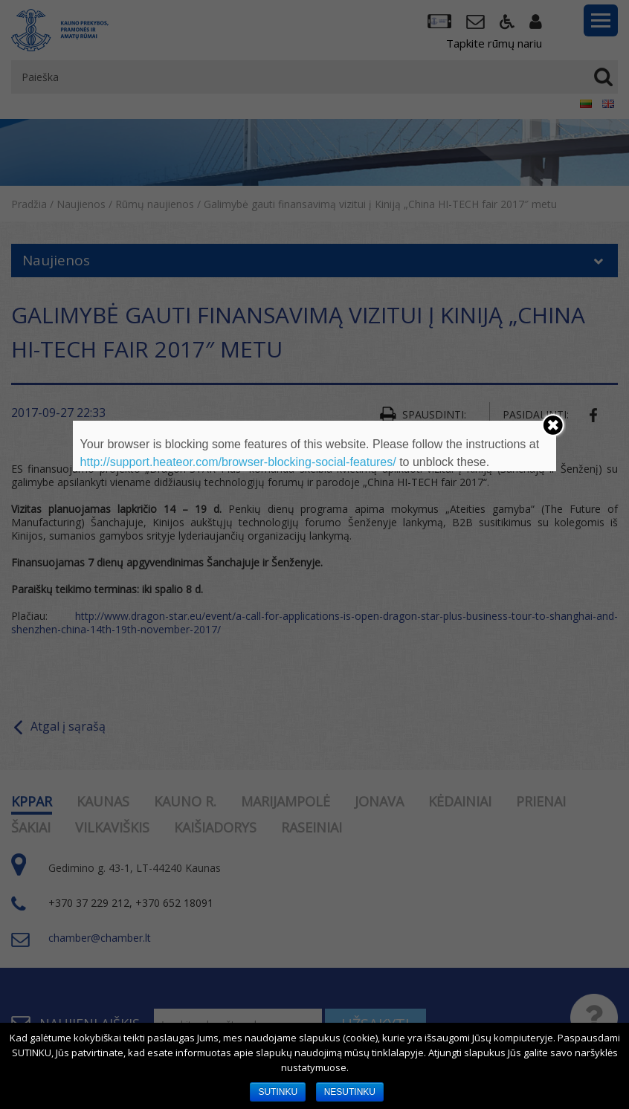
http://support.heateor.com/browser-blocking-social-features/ (238, 462)
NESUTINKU (349, 1092)
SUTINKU (277, 1092)
